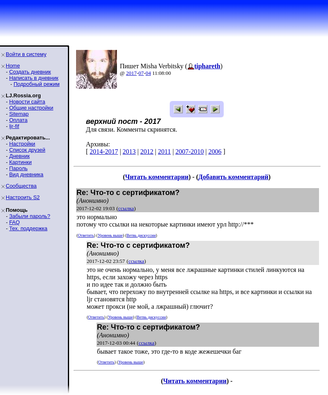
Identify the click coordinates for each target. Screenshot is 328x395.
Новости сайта (27, 102)
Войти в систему (26, 54)
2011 (164, 151)
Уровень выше (110, 235)
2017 (131, 73)
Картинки (20, 162)
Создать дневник (30, 72)
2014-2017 (104, 151)
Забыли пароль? (29, 216)
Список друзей (27, 150)
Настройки (22, 144)
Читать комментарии (157, 176)
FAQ (14, 222)
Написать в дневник (33, 78)
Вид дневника (26, 174)
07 (141, 73)
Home (13, 66)
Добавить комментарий (233, 176)
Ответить (86, 235)
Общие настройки (31, 108)
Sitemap (19, 114)
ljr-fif (14, 126)
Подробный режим (36, 84)
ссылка (126, 208)
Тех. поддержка (28, 228)
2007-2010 (189, 151)
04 (148, 73)
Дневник (19, 156)
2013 (129, 151)
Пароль (18, 168)
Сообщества (21, 186)
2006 (214, 151)
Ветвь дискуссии (140, 235)
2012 (146, 151)
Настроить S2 (23, 197)
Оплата (18, 120)
